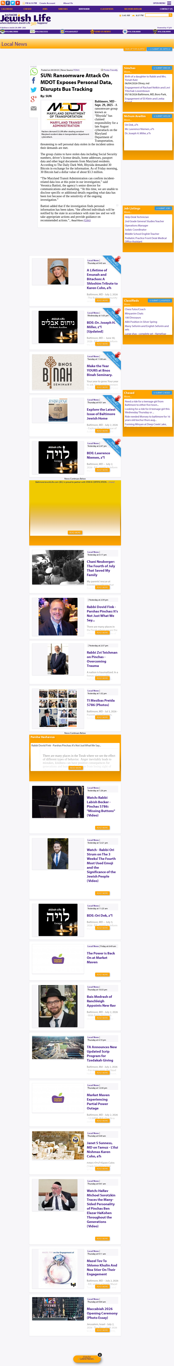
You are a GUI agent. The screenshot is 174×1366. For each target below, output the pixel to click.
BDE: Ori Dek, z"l (99, 915)
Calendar (7, 8)
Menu (162, 3)
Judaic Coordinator (135, 229)
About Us (68, 3)
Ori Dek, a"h (131, 124)
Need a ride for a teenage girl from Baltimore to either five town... (144, 403)
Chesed (27, 8)
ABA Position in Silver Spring (141, 321)
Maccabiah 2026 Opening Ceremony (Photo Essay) (102, 1313)
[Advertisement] (91, 236)
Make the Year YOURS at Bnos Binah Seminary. (99, 370)
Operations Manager (136, 225)
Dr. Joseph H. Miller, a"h (138, 133)
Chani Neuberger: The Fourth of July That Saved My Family (101, 568)
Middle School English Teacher (142, 233)
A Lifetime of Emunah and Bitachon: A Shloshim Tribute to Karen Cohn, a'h (102, 279)
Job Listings (132, 208)
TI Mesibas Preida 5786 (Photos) (101, 702)
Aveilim (166, 116)
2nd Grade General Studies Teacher (144, 221)
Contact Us (166, 8)
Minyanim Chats (134, 313)
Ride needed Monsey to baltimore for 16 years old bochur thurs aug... (147, 418)
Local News (14, 43)
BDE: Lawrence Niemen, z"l (98, 455)
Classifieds (106, 8)
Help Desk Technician (137, 217)
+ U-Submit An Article (159, 49)
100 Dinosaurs (133, 317)
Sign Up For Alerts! (135, 49)
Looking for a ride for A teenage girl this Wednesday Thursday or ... (147, 410)
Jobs (44, 8)
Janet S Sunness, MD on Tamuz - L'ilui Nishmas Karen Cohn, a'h (102, 1149)
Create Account (47, 3)
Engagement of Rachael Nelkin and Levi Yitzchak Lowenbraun (147, 89)
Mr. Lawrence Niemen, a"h (139, 129)
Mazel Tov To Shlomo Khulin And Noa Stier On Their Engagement (102, 1267)
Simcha (166, 68)
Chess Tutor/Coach (135, 309)
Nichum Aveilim (133, 8)
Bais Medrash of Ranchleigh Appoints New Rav (101, 1001)
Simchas (63, 8)
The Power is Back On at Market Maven (101, 957)
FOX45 (76, 70)
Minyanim (84, 8)
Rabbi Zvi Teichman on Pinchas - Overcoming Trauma (102, 659)
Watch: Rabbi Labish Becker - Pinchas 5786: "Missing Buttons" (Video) (101, 806)
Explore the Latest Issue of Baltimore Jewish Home (101, 413)
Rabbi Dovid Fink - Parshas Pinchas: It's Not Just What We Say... (102, 613)
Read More (102, 300)
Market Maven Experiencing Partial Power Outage (98, 1101)
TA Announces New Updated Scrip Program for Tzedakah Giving (102, 1053)
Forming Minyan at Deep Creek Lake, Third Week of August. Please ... (146, 425)
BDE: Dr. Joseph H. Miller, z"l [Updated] (101, 326)
